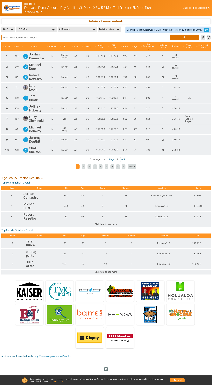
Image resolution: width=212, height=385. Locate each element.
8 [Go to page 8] (118, 166)
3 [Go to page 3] (89, 166)
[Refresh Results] (209, 37)
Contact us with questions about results (106, 21)
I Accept (177, 380)
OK (206, 30)
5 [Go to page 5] (100, 166)
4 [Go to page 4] (95, 166)
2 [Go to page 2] (83, 166)
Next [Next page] (132, 166)
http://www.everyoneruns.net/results (53, 356)
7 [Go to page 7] (112, 166)
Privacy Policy (57, 381)
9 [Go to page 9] (123, 166)
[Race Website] (13, 7)
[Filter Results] (203, 37)
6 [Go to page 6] (106, 166)
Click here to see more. (106, 224)
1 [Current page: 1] (77, 166)
